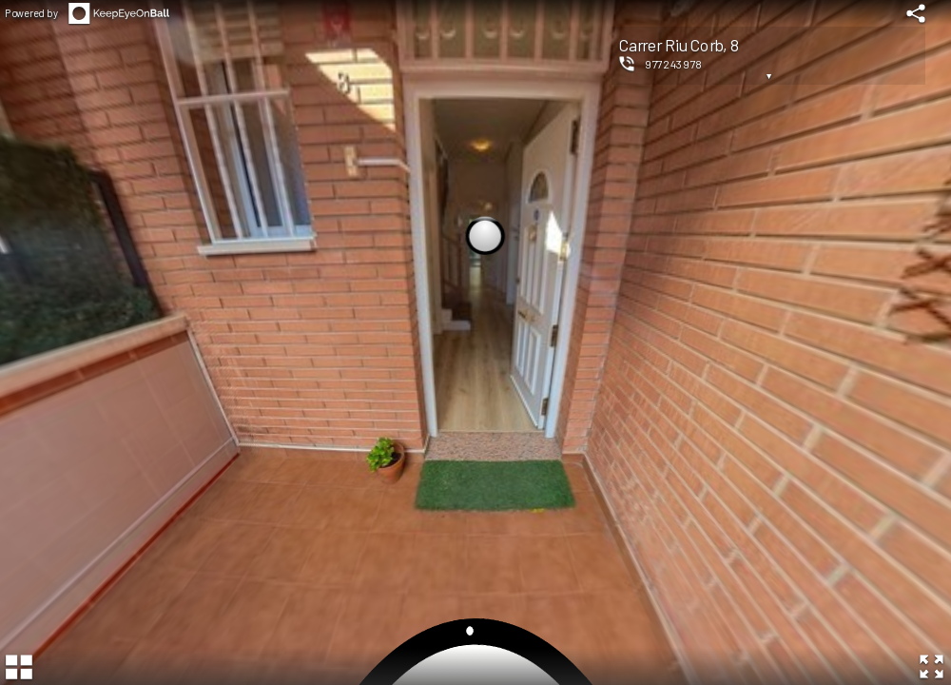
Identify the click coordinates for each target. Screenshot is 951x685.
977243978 (674, 63)
